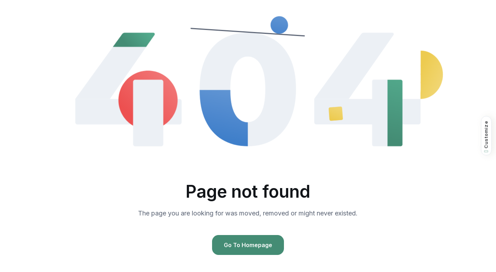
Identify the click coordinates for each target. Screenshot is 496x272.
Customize (486, 136)
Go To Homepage (248, 245)
